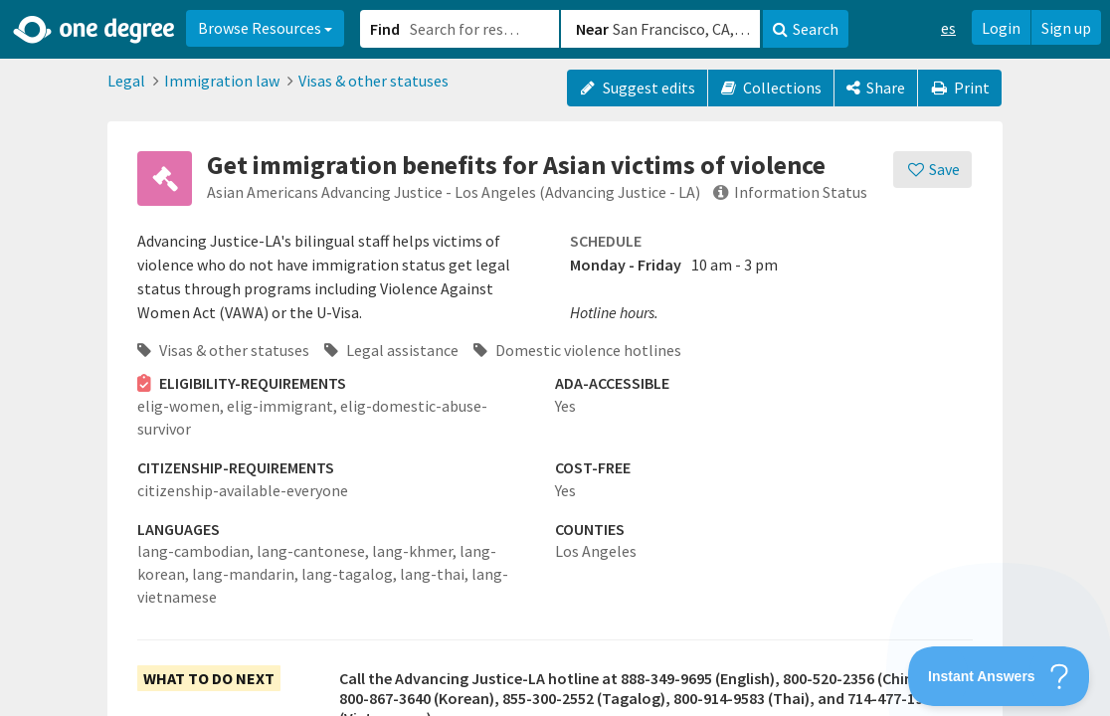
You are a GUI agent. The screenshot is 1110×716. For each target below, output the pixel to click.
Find (385, 29)
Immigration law (221, 80)
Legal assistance (391, 350)
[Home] (95, 30)
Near (592, 29)
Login (1001, 28)
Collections (771, 87)
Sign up (1066, 28)
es (948, 28)
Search (805, 29)
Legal (126, 80)
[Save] (932, 169)
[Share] (875, 88)
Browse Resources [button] (265, 28)
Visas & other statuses (373, 80)
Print (960, 87)
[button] (555, 358)
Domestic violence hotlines (577, 350)
